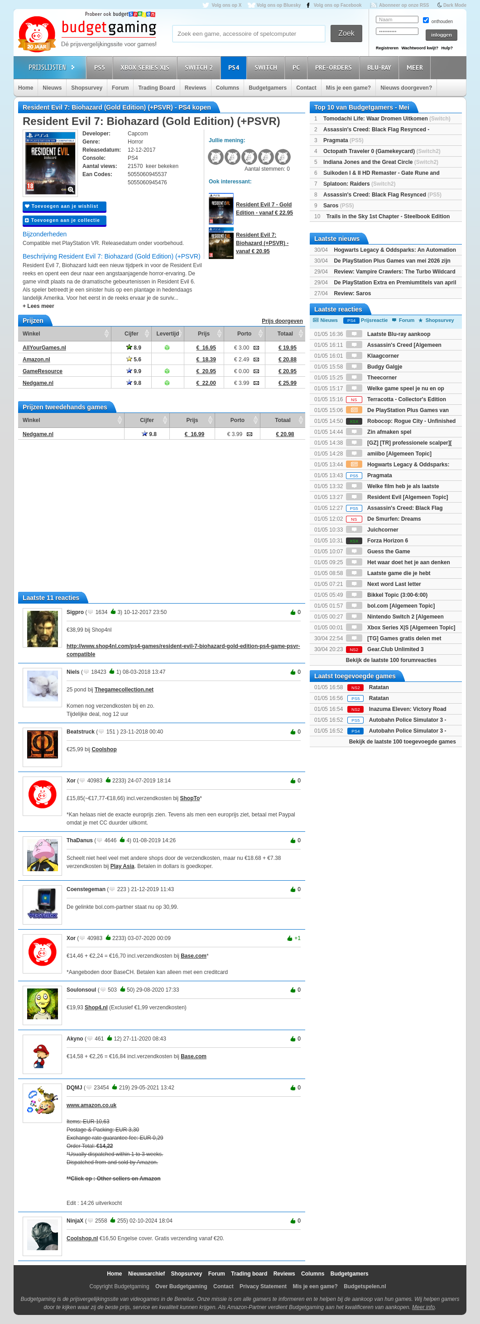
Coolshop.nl (82, 1238)
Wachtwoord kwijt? (419, 48)
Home (25, 88)
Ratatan (379, 687)
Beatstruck (81, 732)
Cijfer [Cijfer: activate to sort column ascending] (132, 334)
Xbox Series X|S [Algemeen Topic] (401, 627)
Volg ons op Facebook (338, 5)
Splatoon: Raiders (359, 184)
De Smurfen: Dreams (383, 519)
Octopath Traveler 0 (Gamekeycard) (382, 151)
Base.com (193, 956)
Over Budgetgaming (181, 1286)
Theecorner (371, 377)
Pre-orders (335, 67)
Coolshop (103, 749)
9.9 (133, 371)
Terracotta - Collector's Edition (396, 399)
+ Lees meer (38, 306)
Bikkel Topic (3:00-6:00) (387, 595)
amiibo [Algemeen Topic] (389, 454)
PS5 (101, 67)
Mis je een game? (348, 88)
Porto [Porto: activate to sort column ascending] (244, 334)
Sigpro (75, 612)
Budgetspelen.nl (365, 1286)
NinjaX (75, 1221)
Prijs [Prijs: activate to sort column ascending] (204, 334)
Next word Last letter (383, 584)
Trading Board (156, 88)
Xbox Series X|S (146, 67)
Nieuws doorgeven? (406, 88)
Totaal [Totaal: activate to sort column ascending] (285, 334)
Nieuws (52, 88)
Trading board (249, 1274)
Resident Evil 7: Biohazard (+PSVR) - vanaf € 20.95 (262, 243)
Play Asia (122, 866)
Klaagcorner (372, 356)
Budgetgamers (268, 88)
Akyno (75, 1039)
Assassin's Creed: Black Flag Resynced (382, 195)
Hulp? (447, 48)
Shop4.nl (96, 1007)
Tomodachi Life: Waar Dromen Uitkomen (387, 118)
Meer (416, 67)
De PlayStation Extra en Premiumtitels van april (395, 282)
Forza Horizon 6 (377, 540)
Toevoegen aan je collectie (62, 220)
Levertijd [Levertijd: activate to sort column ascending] (167, 334)
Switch (267, 67)
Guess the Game (378, 551)
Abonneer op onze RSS (404, 5)
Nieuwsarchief (146, 1274)
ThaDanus (80, 840)
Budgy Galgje (374, 367)
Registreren (387, 48)
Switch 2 (200, 67)
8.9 (133, 348)
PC (297, 67)
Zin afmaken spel (379, 432)
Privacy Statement (263, 1286)
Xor (71, 780)
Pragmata (343, 140)
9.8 (133, 383)
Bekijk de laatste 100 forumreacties (391, 660)
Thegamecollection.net (124, 689)
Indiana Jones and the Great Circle (380, 162)
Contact (306, 88)
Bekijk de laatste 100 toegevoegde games (402, 742)
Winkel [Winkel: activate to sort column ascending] (31, 334)
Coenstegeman (86, 889)
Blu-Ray (380, 67)
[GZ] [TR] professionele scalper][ (399, 443)
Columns (227, 88)
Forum (120, 88)
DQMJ (74, 1087)
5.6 (133, 359)
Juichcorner (372, 530)
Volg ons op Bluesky (279, 5)
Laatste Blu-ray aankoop (388, 334)
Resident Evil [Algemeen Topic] (397, 497)
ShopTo (190, 798)
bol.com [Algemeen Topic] (390, 606)
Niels (73, 672)
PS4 (235, 67)
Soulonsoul (81, 990)
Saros (338, 205)
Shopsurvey (86, 88)
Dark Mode (454, 5)
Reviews (195, 88)
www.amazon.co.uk (91, 1105)
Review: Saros (352, 293)
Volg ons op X (226, 5)
